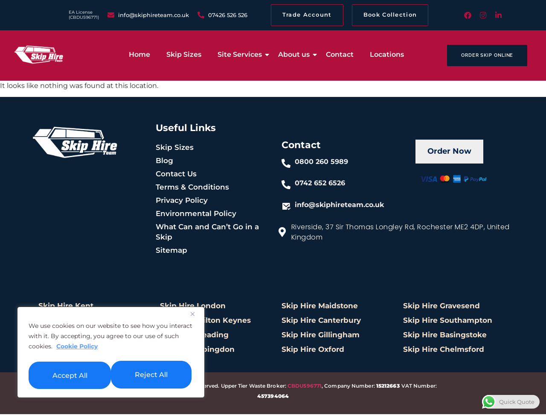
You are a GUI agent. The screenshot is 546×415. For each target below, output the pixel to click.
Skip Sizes (183, 55)
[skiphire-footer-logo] (75, 142)
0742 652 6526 (320, 184)
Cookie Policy (77, 349)
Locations (387, 55)
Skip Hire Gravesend (441, 307)
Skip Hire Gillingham (321, 336)
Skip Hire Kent (65, 307)
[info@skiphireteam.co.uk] (286, 207)
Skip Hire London (193, 307)
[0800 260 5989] (286, 164)
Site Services (241, 55)
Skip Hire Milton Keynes (205, 321)
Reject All (68, 375)
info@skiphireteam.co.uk (339, 206)
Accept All (152, 375)
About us (295, 55)
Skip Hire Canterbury (321, 321)
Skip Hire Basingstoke (445, 336)
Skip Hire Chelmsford (443, 350)
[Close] (196, 316)
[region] (111, 353)
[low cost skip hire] (39, 55)
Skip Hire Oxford (313, 350)
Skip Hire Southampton (447, 321)
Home (139, 55)
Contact (340, 55)
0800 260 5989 (322, 162)
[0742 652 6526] (286, 185)
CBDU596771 (305, 387)
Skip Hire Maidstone (320, 307)
